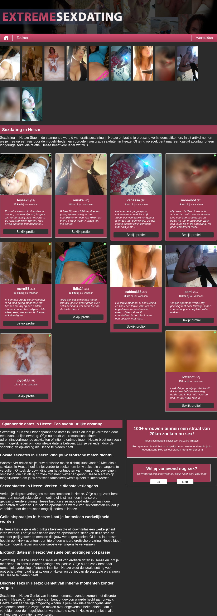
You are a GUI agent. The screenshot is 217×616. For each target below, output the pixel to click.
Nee (185, 481)
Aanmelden (204, 37)
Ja (158, 481)
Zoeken (22, 37)
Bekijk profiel (25, 232)
